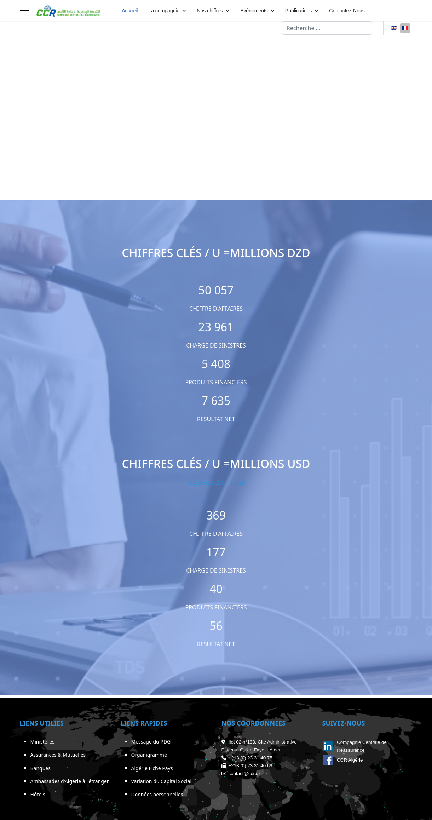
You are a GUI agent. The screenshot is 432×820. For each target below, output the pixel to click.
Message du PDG (151, 741)
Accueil (130, 10)
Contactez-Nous (346, 10)
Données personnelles (157, 794)
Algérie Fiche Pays (152, 768)
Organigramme (149, 754)
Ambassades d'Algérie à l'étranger (69, 781)
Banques (40, 768)
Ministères (42, 741)
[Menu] (24, 10)
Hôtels (37, 794)
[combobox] (327, 28)
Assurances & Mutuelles (58, 754)
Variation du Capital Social (161, 781)
